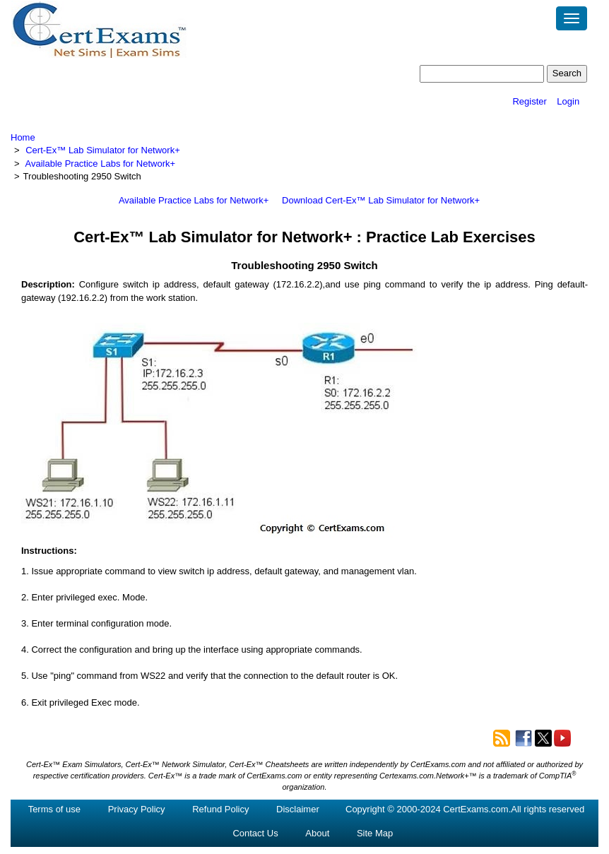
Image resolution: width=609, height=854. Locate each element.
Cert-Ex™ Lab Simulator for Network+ (102, 150)
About (317, 833)
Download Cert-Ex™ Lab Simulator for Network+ (381, 200)
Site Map (375, 833)
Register (529, 101)
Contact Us (255, 833)
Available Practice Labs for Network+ (100, 163)
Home (23, 137)
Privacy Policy (136, 809)
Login (568, 101)
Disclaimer (297, 809)
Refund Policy (220, 809)
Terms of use (54, 809)
